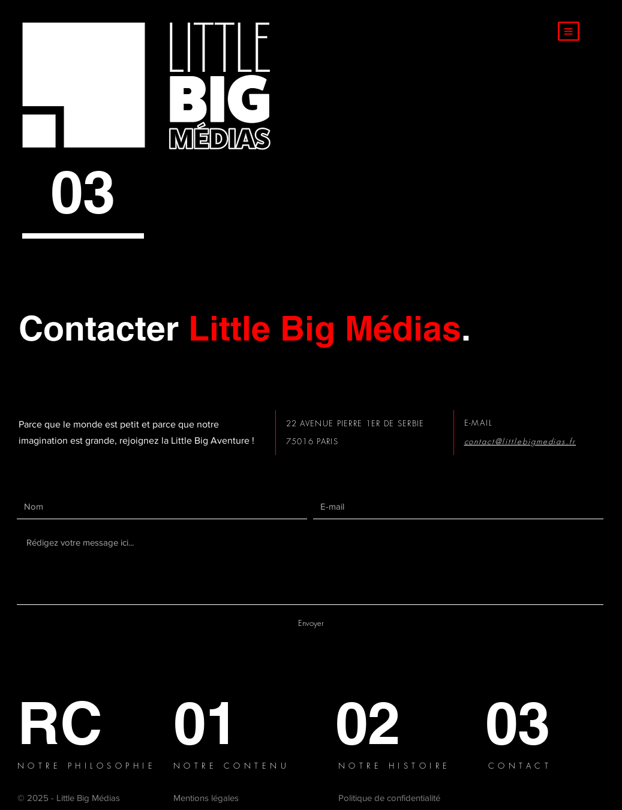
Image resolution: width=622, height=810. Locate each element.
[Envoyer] (311, 623)
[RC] (61, 723)
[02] (377, 723)
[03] (529, 723)
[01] (219, 723)
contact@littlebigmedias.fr (520, 441)
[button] (568, 31)
